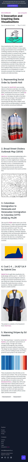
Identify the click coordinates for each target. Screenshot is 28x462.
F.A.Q (2, 443)
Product (3, 430)
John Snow (4, 156)
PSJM (10, 222)
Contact (3, 440)
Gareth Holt (13, 87)
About (2, 441)
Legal (2, 445)
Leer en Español (22, 13)
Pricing (2, 433)
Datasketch (5, 447)
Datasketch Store (6, 382)
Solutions (3, 432)
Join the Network (12, 5)
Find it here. (8, 326)
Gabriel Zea (4, 274)
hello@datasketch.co (7, 450)
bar (25, 92)
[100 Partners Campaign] (23, 457)
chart (2, 94)
